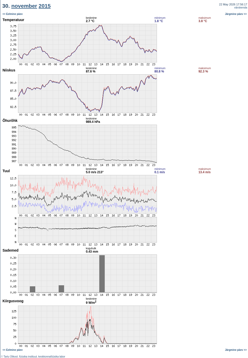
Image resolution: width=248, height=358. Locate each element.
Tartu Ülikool (11, 356)
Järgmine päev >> (236, 14)
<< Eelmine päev (13, 14)
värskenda (240, 7)
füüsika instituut (28, 356)
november (24, 6)
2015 (45, 6)
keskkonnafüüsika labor (51, 356)
